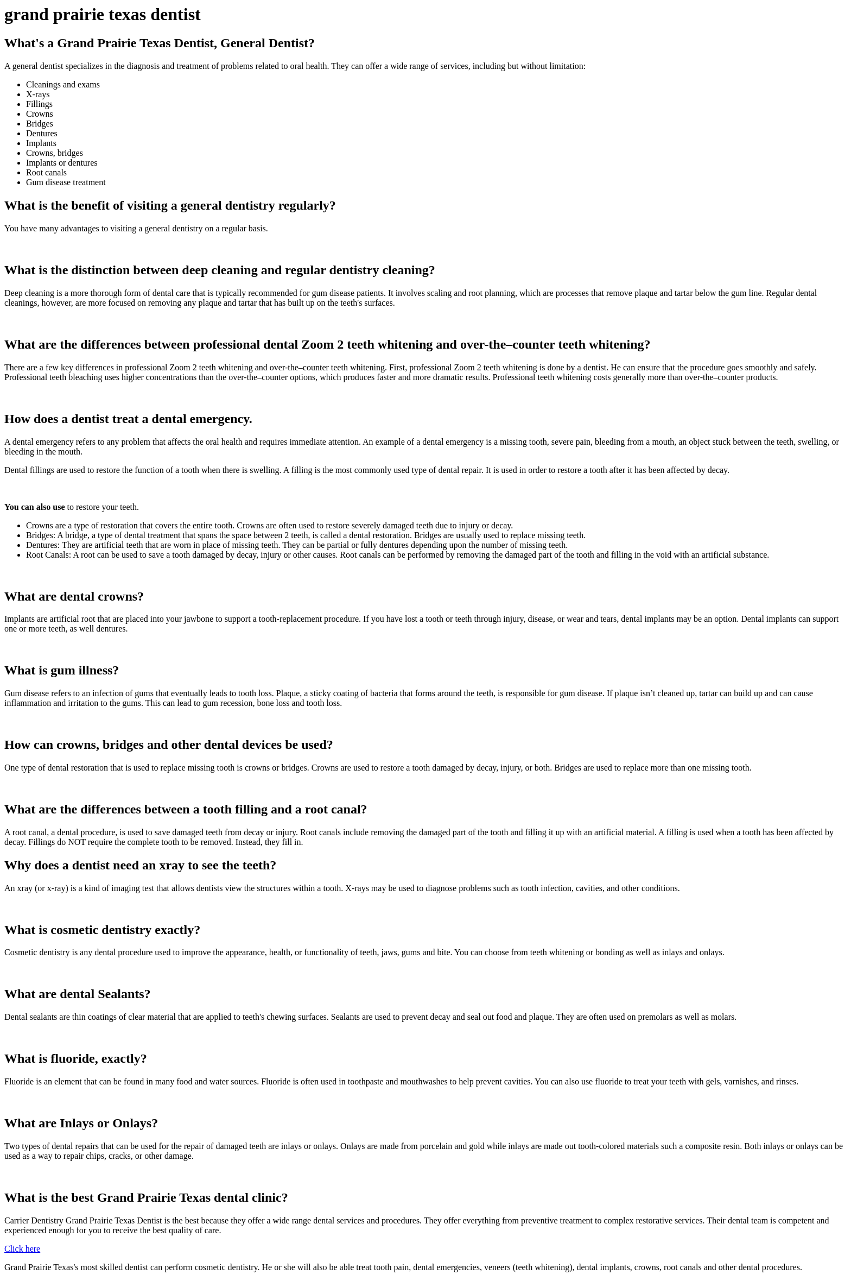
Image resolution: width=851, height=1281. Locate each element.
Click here (22, 1248)
